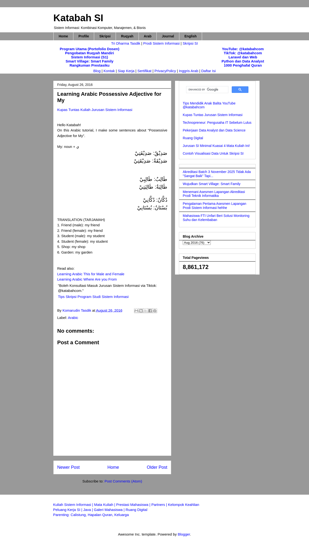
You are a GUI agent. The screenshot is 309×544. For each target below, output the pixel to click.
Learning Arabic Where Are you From (87, 279)
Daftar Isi (208, 71)
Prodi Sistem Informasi (161, 43)
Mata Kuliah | (105, 505)
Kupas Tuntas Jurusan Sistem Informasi (212, 115)
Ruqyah (127, 36)
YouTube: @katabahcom (243, 49)
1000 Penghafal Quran (243, 65)
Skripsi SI (190, 43)
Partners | (159, 505)
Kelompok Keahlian (183, 505)
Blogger (184, 534)
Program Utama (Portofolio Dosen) (89, 49)
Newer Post (68, 467)
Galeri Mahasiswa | (110, 510)
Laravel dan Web (242, 57)
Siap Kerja (126, 71)
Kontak (109, 71)
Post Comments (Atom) (123, 481)
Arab (148, 36)
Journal (168, 36)
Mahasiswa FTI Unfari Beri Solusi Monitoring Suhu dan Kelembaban (216, 218)
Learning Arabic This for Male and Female (90, 274)
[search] (207, 90)
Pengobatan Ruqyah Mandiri (89, 53)
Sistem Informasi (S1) (89, 57)
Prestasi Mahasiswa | (133, 505)
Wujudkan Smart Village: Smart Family (211, 184)
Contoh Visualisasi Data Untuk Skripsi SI (213, 153)
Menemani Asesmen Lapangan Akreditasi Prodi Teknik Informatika (214, 194)
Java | (88, 510)
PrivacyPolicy (165, 71)
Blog (97, 71)
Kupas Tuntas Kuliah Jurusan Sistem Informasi (94, 110)
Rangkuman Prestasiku (90, 65)
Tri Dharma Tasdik (126, 43)
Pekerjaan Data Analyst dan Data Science (214, 130)
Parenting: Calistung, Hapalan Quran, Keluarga (91, 515)
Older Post (157, 467)
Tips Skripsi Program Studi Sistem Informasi (93, 297)
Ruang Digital (193, 138)
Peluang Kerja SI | (68, 510)
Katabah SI (78, 18)
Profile (83, 36)
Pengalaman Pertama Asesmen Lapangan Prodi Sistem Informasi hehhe (214, 206)
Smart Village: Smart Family (89, 61)
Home (63, 36)
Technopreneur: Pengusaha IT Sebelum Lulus (217, 122)
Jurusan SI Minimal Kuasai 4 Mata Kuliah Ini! (216, 146)
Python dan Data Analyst (243, 61)
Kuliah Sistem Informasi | (73, 505)
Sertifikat (144, 71)
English (190, 36)
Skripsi (105, 36)
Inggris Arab (189, 71)
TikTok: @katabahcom (243, 53)
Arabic (73, 318)
